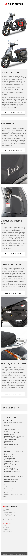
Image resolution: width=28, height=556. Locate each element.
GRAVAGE (5, 525)
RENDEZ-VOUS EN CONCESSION (13, 112)
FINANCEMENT (6, 529)
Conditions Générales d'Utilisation (16, 554)
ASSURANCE (6, 527)
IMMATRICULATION (7, 531)
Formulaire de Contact (9, 515)
